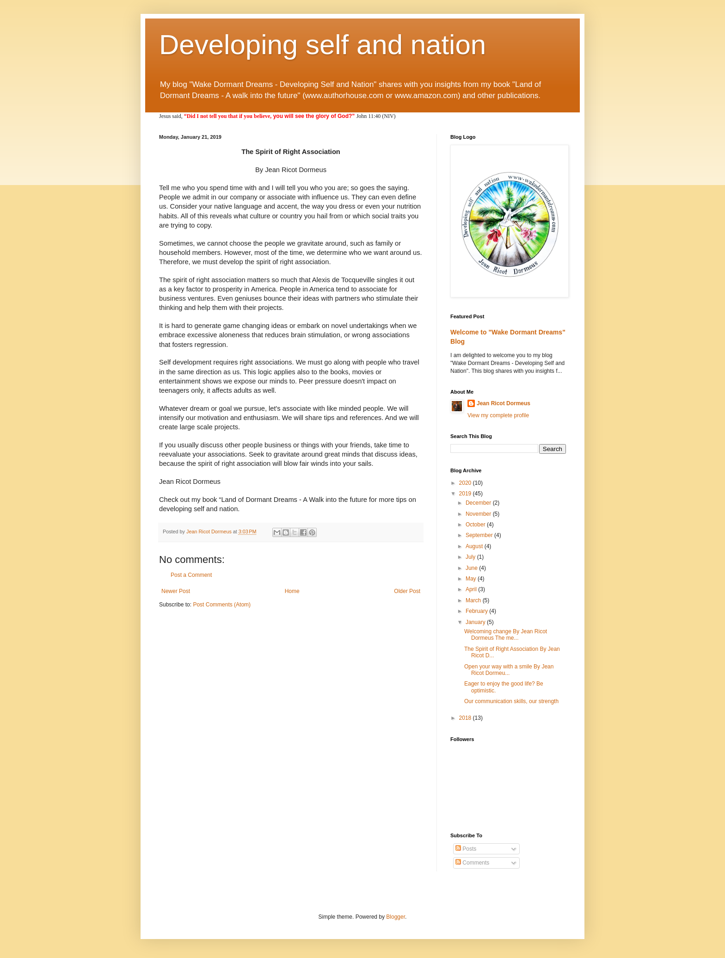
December (479, 503)
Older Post (407, 591)
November (479, 514)
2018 (466, 718)
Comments (472, 862)
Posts (465, 849)
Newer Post (175, 591)
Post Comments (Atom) (222, 604)
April (472, 589)
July (471, 557)
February (477, 611)
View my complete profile (498, 415)
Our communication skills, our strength (511, 701)
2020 (466, 483)
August (475, 546)
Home (292, 591)
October (476, 524)
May (472, 578)
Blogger (395, 917)
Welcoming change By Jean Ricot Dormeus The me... (505, 634)
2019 (466, 493)
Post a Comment (191, 575)
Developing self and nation (322, 44)
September (480, 535)
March (474, 600)
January (476, 622)
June (472, 568)
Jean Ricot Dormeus (503, 403)
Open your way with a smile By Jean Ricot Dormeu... (508, 669)
